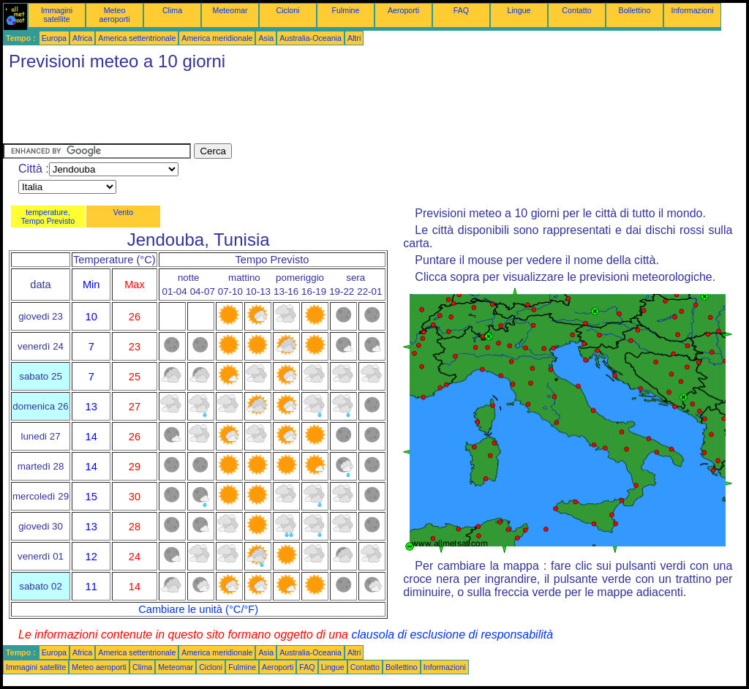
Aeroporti (403, 10)
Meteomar (230, 10)
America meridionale (216, 38)
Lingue (519, 10)
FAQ (461, 10)
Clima (172, 10)
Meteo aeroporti (114, 14)
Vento (123, 212)
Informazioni (692, 10)
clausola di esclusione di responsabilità (452, 634)
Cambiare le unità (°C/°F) (198, 609)
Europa (54, 38)
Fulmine (346, 10)
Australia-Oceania (310, 38)
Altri (354, 38)
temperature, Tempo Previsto (48, 216)
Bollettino (635, 10)
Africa (82, 38)
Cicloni (288, 10)
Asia (266, 38)
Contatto (576, 10)
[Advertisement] (269, 110)
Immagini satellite (56, 14)
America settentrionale (137, 38)
